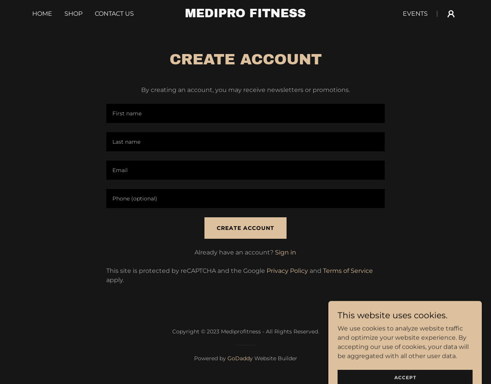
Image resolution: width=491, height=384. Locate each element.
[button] (451, 13)
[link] (246, 15)
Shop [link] (73, 13)
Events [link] (415, 13)
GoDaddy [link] (240, 358)
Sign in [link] (285, 252)
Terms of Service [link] (348, 270)
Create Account (245, 228)
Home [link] (42, 13)
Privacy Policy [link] (287, 270)
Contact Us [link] (114, 13)
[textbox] (245, 113)
